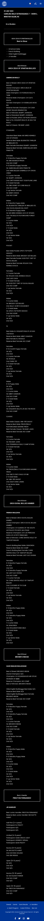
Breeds (8, 904)
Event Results (23, 904)
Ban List (34, 908)
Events (15, 904)
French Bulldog (14, 51)
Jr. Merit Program (12, 908)
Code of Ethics (25, 908)
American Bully (14, 49)
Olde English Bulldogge (17, 54)
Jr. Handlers (34, 904)
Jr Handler (12, 56)
